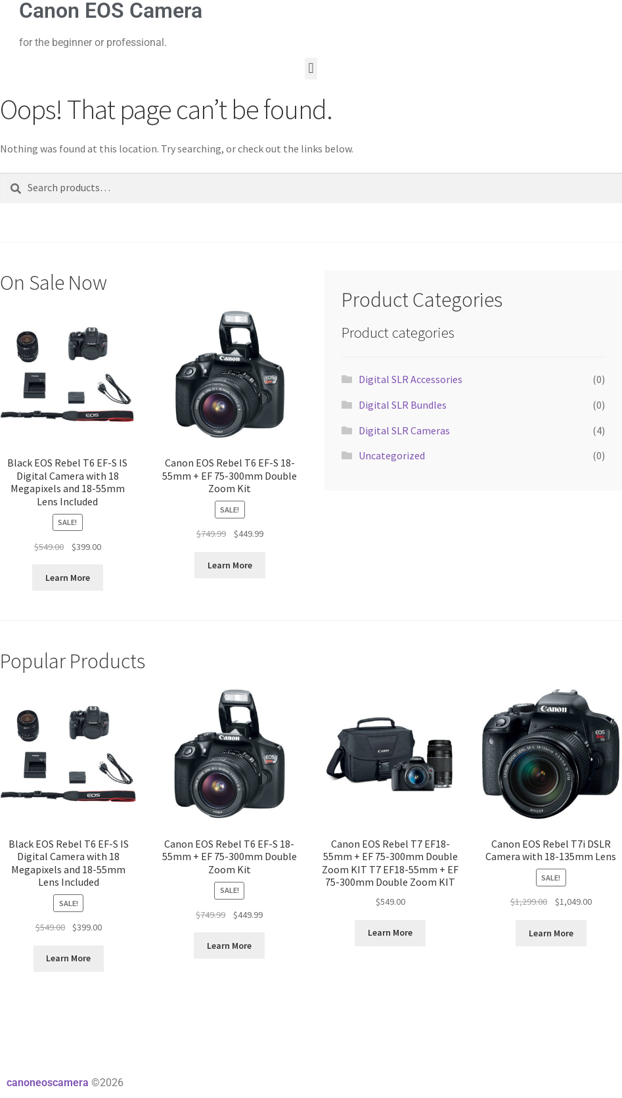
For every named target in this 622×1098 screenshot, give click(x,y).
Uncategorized (392, 455)
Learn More (67, 577)
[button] (311, 69)
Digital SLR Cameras (404, 430)
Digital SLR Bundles (403, 404)
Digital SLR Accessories (410, 379)
